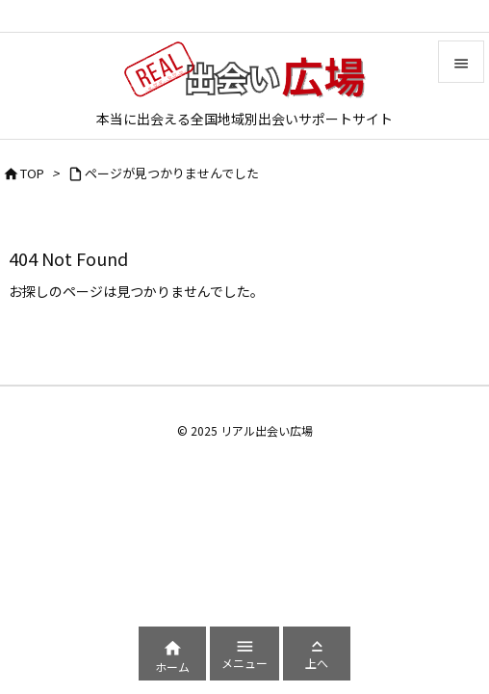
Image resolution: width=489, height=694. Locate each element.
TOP (32, 173)
